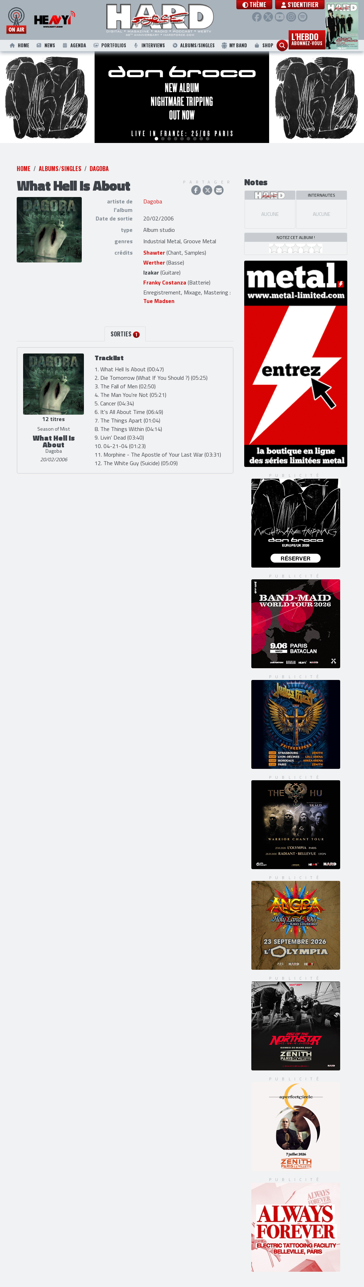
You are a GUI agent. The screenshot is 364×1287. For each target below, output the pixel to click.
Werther (154, 263)
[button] (254, 4)
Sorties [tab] (125, 335)
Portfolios (109, 45)
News (45, 45)
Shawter (154, 253)
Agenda (73, 45)
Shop (263, 45)
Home (19, 45)
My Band (234, 45)
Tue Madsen (159, 302)
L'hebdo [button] (306, 38)
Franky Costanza (164, 283)
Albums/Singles (193, 45)
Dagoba (99, 169)
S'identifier (299, 4)
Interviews (149, 45)
